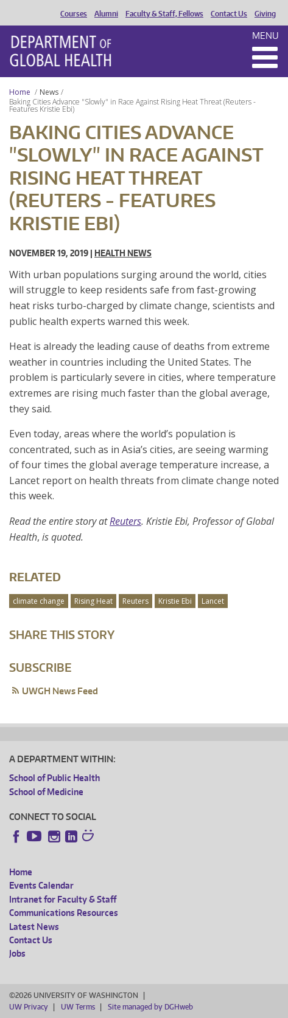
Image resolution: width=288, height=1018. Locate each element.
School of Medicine (46, 792)
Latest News (34, 926)
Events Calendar (41, 885)
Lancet (213, 601)
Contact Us (229, 14)
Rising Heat (93, 601)
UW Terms (78, 1006)
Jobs (17, 953)
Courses (73, 14)
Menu (265, 35)
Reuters (125, 521)
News (49, 92)
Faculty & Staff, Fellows (164, 14)
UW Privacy (28, 1006)
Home (19, 92)
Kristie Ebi (175, 601)
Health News (123, 253)
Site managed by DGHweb (150, 1006)
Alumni (106, 14)
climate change (39, 601)
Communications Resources (63, 912)
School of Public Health (54, 778)
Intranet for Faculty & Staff (62, 899)
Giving (265, 14)
